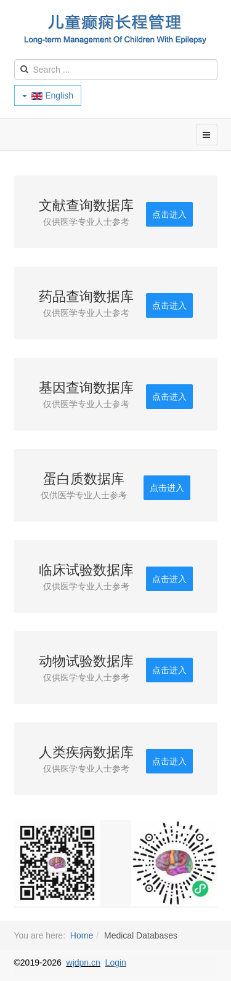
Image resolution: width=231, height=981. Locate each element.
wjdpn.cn (83, 962)
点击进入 (169, 214)
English (48, 95)
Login (115, 962)
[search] (115, 69)
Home (81, 935)
